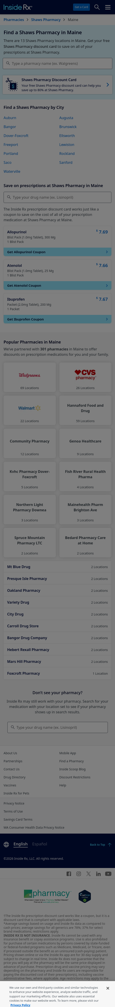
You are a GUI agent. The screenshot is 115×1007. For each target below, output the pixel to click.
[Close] (108, 993)
